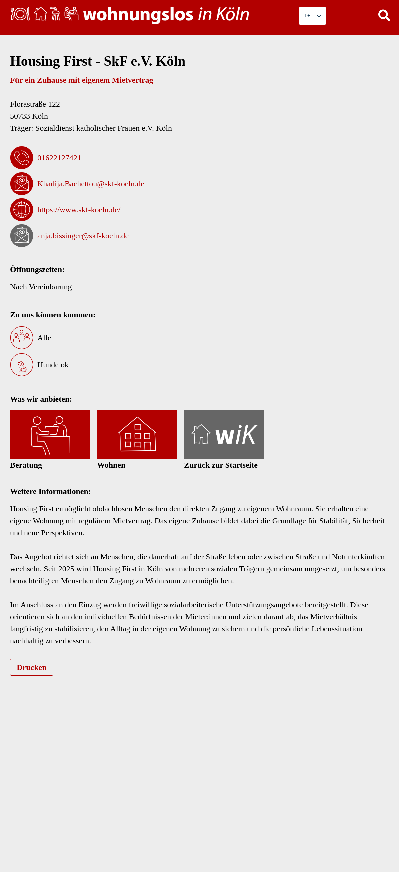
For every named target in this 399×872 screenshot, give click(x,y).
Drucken (31, 667)
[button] (384, 15)
